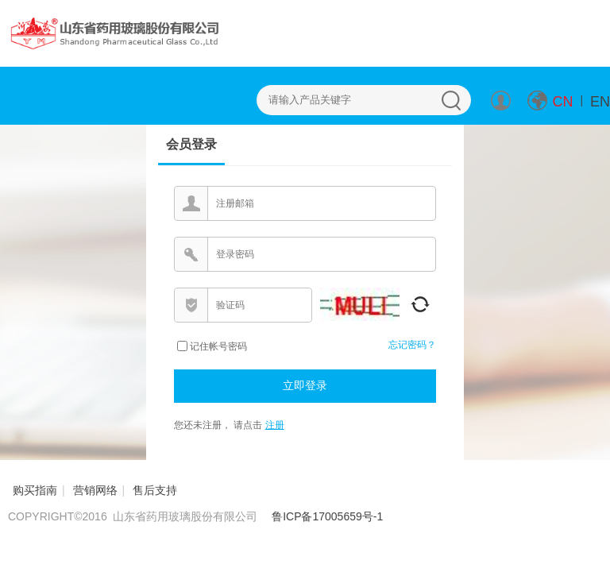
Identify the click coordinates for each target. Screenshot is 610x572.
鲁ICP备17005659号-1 (327, 516)
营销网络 (95, 490)
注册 (274, 425)
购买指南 (35, 490)
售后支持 (155, 490)
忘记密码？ (412, 344)
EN (600, 102)
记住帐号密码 (218, 346)
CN (563, 102)
